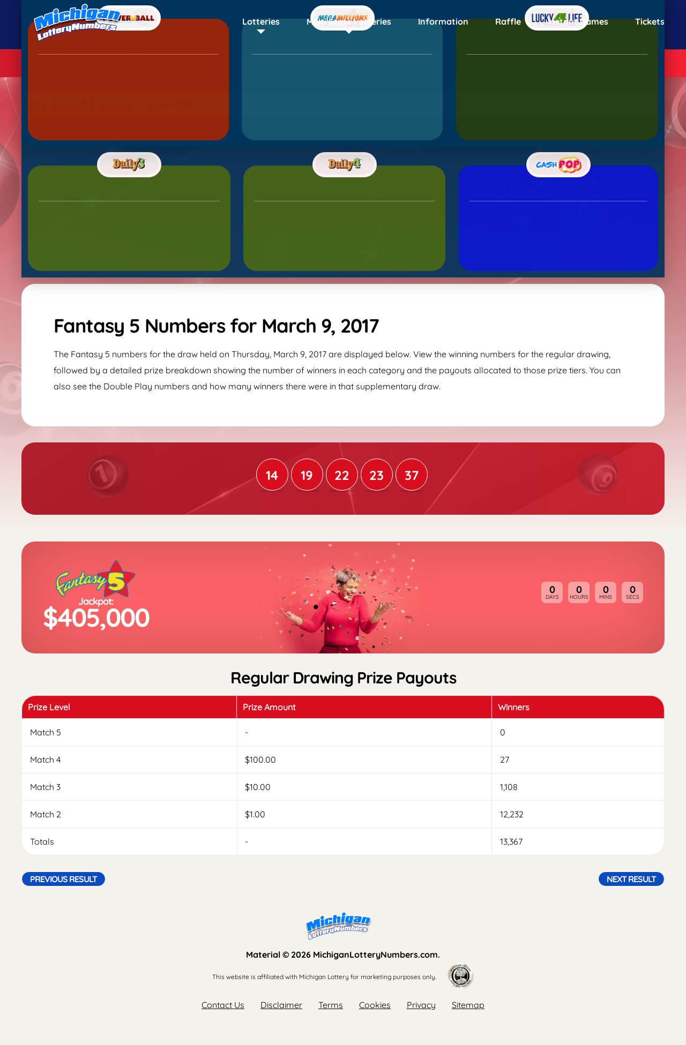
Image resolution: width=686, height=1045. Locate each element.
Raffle (508, 21)
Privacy (421, 1004)
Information (443, 21)
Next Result (631, 879)
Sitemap (468, 1004)
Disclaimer (281, 1004)
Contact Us (223, 1004)
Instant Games (578, 21)
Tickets (650, 21)
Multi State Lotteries (349, 21)
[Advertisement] (343, 201)
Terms (330, 1004)
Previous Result (63, 879)
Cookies (375, 1004)
